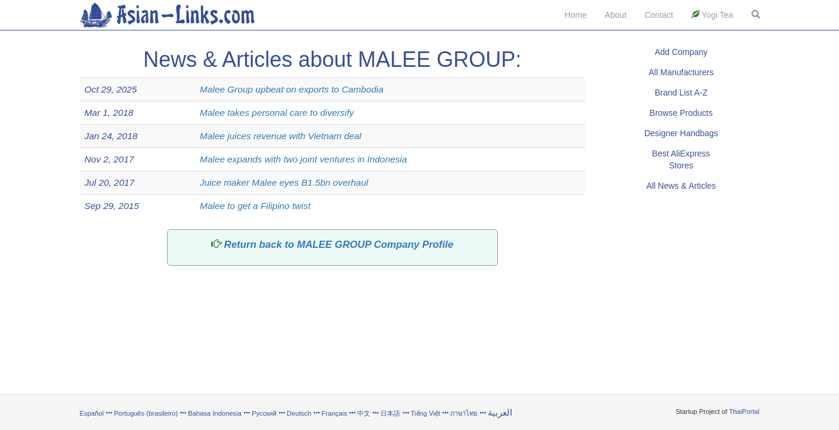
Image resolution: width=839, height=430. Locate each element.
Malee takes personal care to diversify (277, 113)
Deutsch (299, 413)
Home (576, 15)
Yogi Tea (712, 15)
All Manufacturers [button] (681, 72)
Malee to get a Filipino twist (255, 206)
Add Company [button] (681, 52)
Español (92, 413)
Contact (659, 15)
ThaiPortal (744, 411)
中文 (363, 413)
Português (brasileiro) (146, 413)
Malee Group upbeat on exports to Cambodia (291, 89)
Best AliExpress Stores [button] (681, 159)
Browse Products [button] (681, 113)
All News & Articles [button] (681, 186)
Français (334, 413)
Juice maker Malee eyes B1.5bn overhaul (284, 182)
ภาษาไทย (464, 413)
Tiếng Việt (425, 413)
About (616, 15)
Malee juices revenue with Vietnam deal (280, 136)
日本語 (390, 413)
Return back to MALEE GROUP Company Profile (338, 244)
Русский (264, 413)
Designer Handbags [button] (681, 133)
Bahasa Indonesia (215, 413)
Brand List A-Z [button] (681, 92)
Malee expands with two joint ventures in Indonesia (303, 159)
